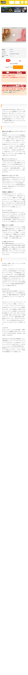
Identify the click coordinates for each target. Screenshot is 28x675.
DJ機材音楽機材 (17, 2)
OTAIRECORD (13, 672)
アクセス (7, 666)
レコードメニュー (11, 2)
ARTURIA (12, 51)
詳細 (12, 94)
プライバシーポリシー (15, 669)
